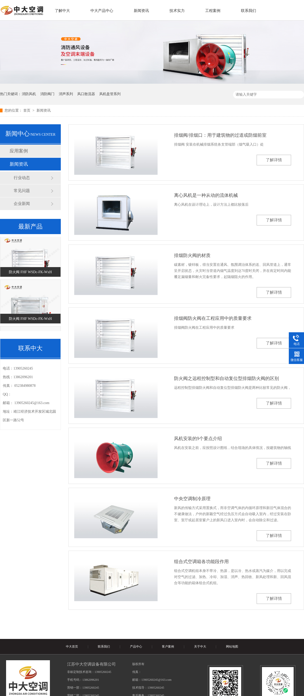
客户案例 (168, 646)
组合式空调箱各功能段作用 (201, 561)
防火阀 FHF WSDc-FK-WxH (30, 273)
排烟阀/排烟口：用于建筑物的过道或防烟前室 (220, 135)
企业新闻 (22, 203)
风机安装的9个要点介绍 (198, 438)
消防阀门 (47, 94)
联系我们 (104, 646)
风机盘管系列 (110, 94)
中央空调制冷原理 (192, 498)
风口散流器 (86, 94)
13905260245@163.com (32, 403)
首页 (27, 110)
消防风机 (29, 94)
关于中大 (200, 646)
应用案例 (19, 150)
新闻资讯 (43, 110)
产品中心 (136, 646)
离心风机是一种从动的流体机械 (206, 195)
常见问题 (22, 190)
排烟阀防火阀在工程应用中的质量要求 (213, 318)
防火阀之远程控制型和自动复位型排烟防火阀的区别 (226, 378)
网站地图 (232, 646)
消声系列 (66, 94)
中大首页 (72, 646)
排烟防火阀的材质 (192, 255)
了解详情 (274, 160)
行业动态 (22, 178)
